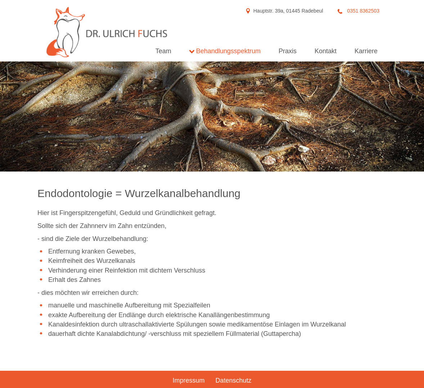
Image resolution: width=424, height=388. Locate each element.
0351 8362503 (362, 11)
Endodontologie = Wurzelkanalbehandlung (138, 193)
